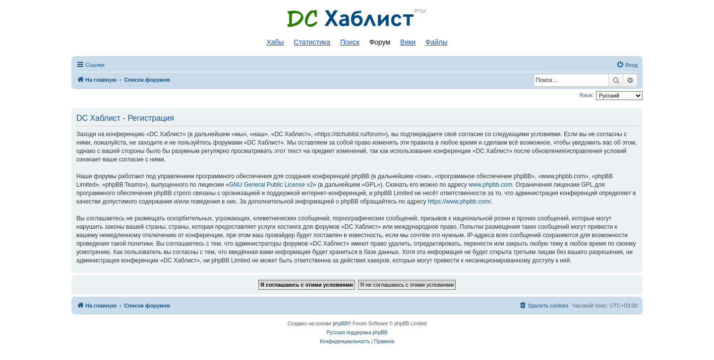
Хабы (275, 42)
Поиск (349, 42)
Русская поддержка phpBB (356, 332)
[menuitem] (627, 65)
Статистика (312, 42)
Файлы (436, 42)
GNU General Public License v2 (271, 184)
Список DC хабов (357, 18)
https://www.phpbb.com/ (459, 201)
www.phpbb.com (490, 184)
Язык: (586, 95)
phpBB (340, 323)
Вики (408, 42)
